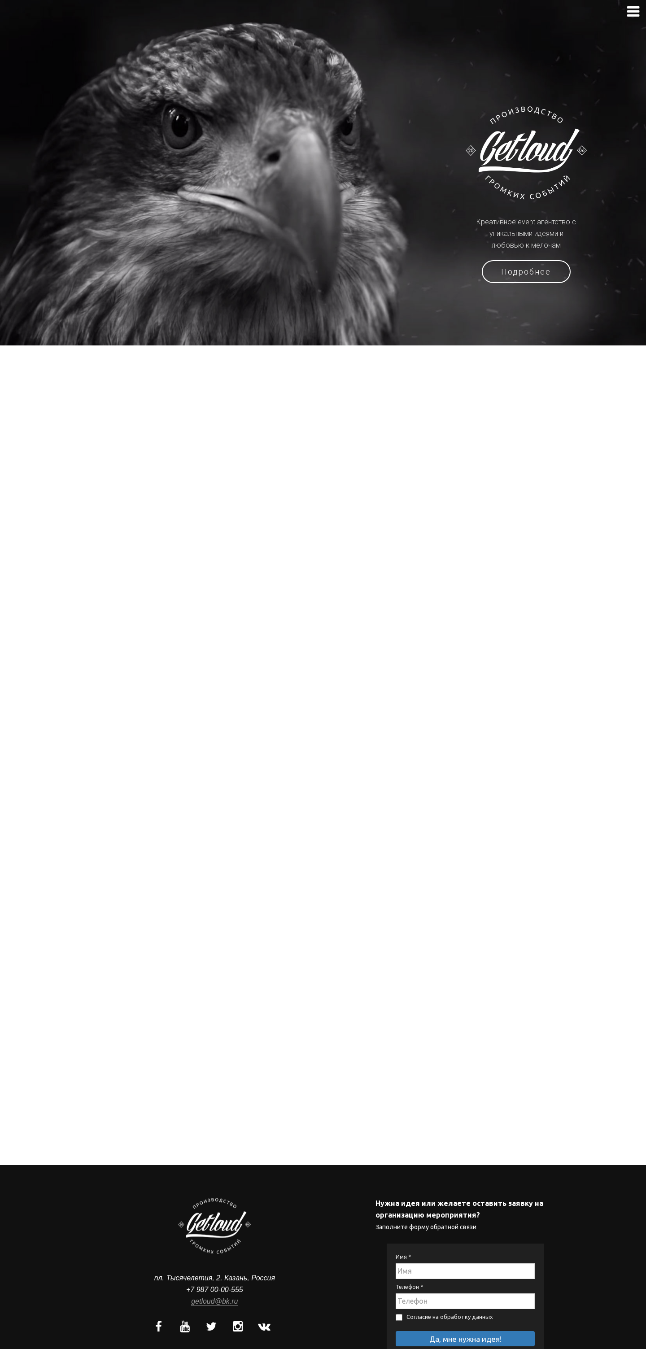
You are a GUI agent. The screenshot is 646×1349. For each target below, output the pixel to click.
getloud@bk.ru (214, 1301)
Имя (403, 1256)
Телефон (409, 1286)
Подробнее (526, 271)
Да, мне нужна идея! (465, 1338)
